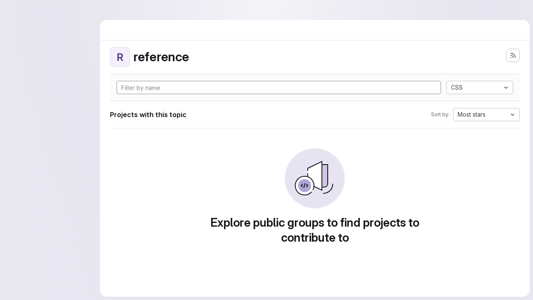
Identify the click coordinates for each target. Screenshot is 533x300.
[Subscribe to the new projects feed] (513, 55)
